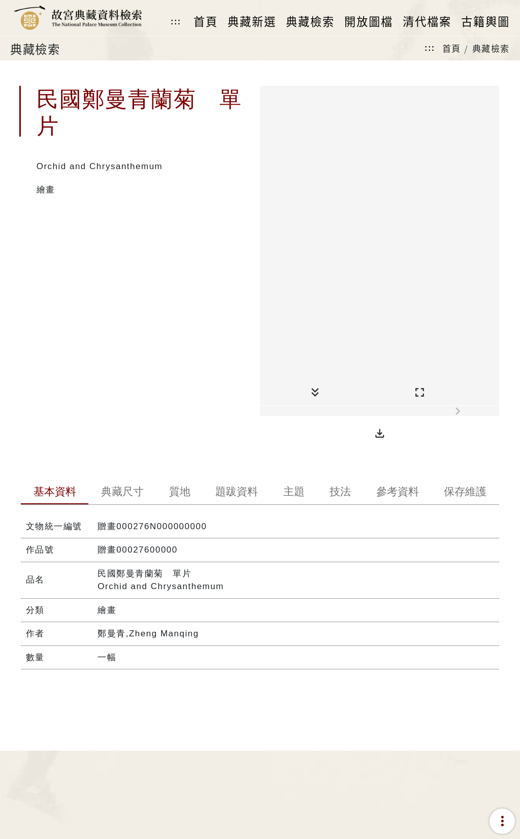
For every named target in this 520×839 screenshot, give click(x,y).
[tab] (55, 492)
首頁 (451, 48)
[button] (380, 434)
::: (176, 21)
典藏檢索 (491, 48)
